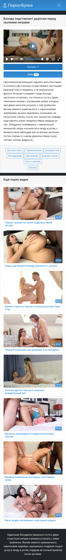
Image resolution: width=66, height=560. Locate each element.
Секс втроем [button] (32, 156)
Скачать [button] (32, 67)
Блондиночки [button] (52, 150)
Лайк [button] (33, 74)
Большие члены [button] (50, 156)
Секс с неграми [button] (33, 161)
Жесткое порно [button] (14, 150)
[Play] (7, 59)
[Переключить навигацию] (59, 5)
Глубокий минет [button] (34, 150)
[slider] (12, 59)
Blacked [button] (33, 167)
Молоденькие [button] (15, 156)
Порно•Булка (18, 5)
